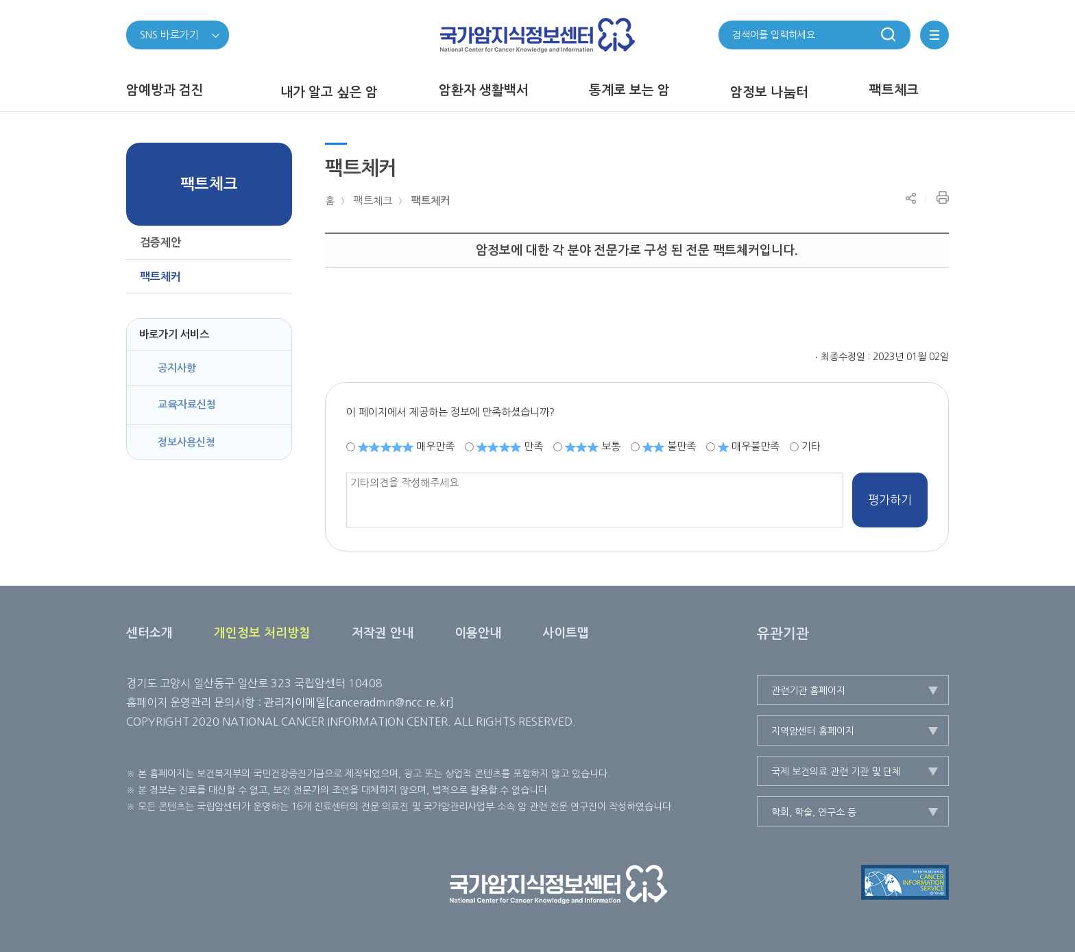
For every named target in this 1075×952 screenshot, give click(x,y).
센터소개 (149, 633)
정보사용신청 (186, 442)
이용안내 (478, 633)
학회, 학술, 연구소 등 (813, 812)
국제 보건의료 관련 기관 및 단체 (836, 771)
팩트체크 (373, 200)
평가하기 (890, 499)
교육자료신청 (187, 404)
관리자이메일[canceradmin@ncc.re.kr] (359, 702)
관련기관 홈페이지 (808, 690)
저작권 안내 (382, 633)
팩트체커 (430, 200)
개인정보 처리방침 (262, 633)
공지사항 (177, 368)
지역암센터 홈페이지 (812, 731)
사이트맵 (565, 633)
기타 (811, 446)
